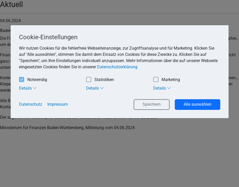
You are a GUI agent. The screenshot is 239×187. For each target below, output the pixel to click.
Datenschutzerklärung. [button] (117, 66)
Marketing (166, 80)
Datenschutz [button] (30, 104)
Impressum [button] (57, 104)
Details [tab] (28, 88)
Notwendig (33, 80)
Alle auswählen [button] (197, 104)
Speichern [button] (152, 104)
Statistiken (100, 80)
